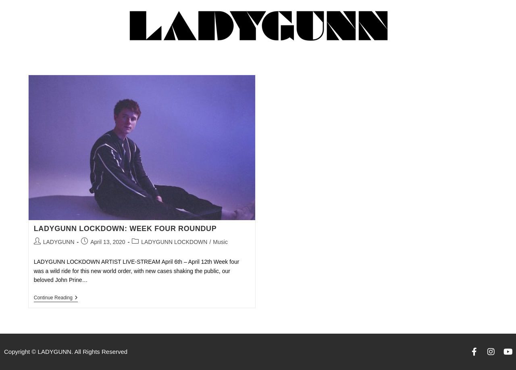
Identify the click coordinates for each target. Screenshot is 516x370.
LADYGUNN (59, 242)
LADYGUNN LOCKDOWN (174, 242)
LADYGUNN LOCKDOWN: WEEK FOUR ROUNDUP (125, 229)
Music (220, 242)
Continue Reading (56, 298)
